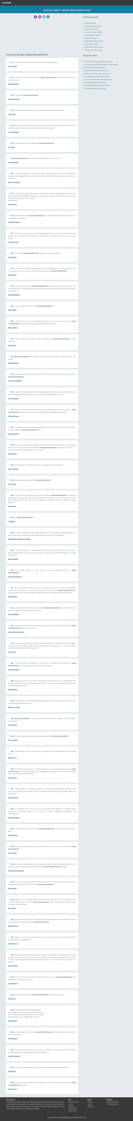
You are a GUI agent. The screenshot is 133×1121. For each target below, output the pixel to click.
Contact (71, 1106)
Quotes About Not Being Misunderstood (99, 61)
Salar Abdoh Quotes (92, 44)
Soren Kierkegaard (14, 381)
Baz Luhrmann (13, 559)
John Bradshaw (13, 614)
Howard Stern (13, 983)
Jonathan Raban (14, 818)
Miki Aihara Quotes (91, 38)
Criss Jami (11, 114)
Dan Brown (12, 908)
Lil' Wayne (11, 521)
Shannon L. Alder (14, 707)
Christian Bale (13, 162)
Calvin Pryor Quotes (92, 29)
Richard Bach (12, 1038)
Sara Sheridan (13, 469)
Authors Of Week (112, 1102)
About (70, 1104)
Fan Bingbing (12, 835)
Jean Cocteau (13, 740)
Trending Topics (112, 1104)
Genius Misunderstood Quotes (95, 88)
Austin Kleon (12, 454)
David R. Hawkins (14, 1056)
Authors (90, 1102)
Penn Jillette (12, 66)
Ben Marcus (12, 275)
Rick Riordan (12, 204)
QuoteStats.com (65, 1117)
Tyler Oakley (12, 725)
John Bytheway (13, 132)
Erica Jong (11, 999)
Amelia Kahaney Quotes (93, 26)
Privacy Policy (73, 1102)
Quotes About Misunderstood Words (97, 73)
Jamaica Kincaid (13, 99)
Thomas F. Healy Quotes (93, 50)
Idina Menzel (12, 597)
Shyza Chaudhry (14, 670)
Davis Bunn (12, 1071)
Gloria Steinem (13, 363)
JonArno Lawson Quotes (93, 32)
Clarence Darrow (14, 222)
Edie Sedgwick (13, 84)
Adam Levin (12, 345)
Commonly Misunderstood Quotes (97, 76)
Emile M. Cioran (13, 434)
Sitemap (90, 1106)
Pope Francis (12, 944)
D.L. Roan (11, 147)
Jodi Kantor (12, 506)
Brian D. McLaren (14, 182)
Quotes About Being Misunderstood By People (101, 64)
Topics (89, 1104)
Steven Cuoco (13, 926)
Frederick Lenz (13, 242)
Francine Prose (13, 416)
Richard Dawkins (14, 295)
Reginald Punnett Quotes (93, 41)
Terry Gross (12, 484)
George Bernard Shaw (16, 871)
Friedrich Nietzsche (15, 577)
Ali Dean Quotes (90, 23)
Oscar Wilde (12, 257)
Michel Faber (12, 689)
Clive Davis (12, 652)
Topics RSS (72, 1111)
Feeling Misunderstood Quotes (96, 82)
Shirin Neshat (13, 966)
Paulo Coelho (13, 328)
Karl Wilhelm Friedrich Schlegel (19, 539)
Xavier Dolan (12, 778)
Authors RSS (72, 1108)
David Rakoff (12, 1021)
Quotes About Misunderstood (95, 67)
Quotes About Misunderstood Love (97, 70)
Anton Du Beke (13, 398)
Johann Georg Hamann (16, 632)
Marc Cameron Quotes (93, 35)
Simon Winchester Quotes (94, 47)
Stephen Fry (12, 758)
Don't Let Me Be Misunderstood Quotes (98, 79)
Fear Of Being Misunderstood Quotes (98, 85)
